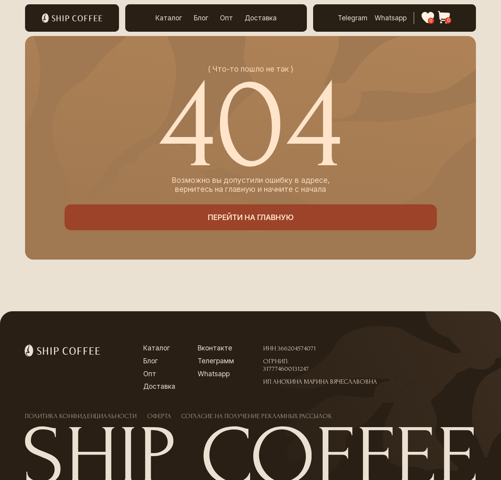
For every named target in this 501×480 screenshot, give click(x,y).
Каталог (168, 18)
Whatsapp (391, 18)
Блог (201, 18)
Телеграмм (216, 361)
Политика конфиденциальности (81, 416)
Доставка (261, 18)
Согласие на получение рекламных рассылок (256, 416)
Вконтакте (215, 348)
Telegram (353, 18)
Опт (226, 18)
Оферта (159, 416)
